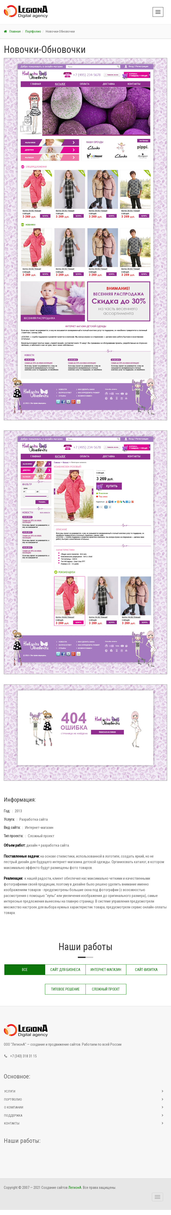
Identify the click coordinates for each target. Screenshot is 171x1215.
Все (25, 970)
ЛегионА (74, 1188)
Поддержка (13, 1115)
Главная (12, 31)
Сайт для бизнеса (65, 970)
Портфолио (33, 31)
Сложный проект (106, 989)
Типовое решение (65, 989)
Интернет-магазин (106, 970)
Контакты (11, 1123)
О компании (13, 1107)
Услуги (9, 1091)
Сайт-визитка (146, 970)
